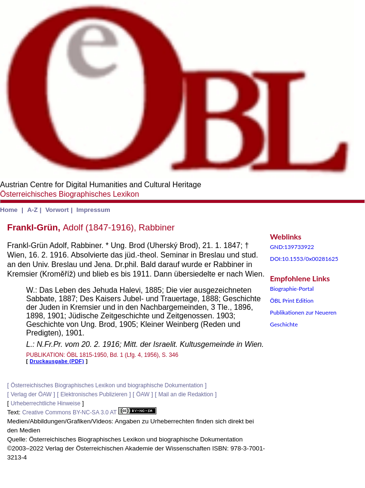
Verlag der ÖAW (30, 394)
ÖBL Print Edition (292, 300)
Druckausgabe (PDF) (57, 361)
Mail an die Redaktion (185, 394)
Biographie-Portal (292, 288)
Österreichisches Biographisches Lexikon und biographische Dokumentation (106, 385)
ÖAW (142, 394)
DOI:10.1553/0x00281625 (304, 258)
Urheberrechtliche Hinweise (45, 403)
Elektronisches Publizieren (93, 394)
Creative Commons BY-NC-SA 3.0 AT (89, 412)
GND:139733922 (292, 246)
